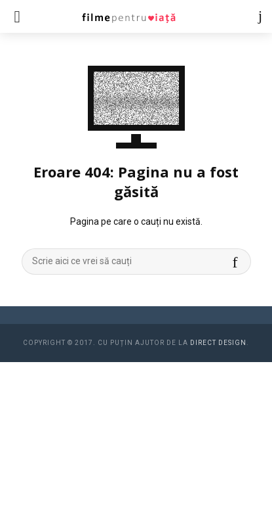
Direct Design (218, 342)
